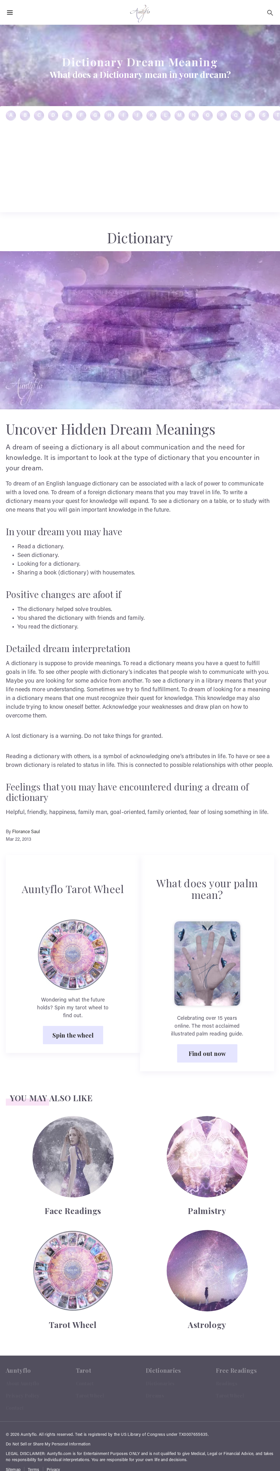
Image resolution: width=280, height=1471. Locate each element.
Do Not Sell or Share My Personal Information (48, 1445)
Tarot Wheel (90, 1396)
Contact (14, 1408)
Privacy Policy (22, 1396)
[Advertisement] (140, 1122)
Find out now (207, 1053)
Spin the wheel (73, 1035)
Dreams (155, 1396)
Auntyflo (29, 1435)
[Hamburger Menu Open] (10, 13)
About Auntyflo (22, 1383)
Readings (226, 1383)
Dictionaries (160, 1383)
